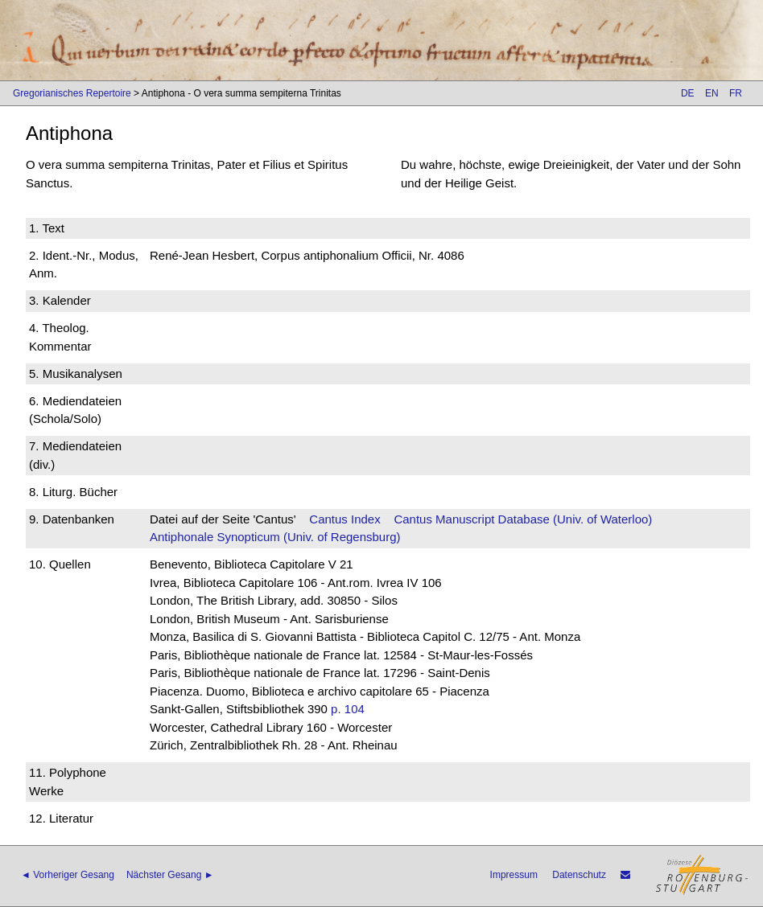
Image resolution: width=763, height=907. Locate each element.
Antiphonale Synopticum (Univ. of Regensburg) (275, 537)
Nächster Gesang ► (170, 874)
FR (735, 93)
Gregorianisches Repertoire (72, 93)
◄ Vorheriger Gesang (67, 874)
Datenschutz (579, 874)
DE (688, 93)
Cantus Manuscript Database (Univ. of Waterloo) (523, 519)
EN (712, 93)
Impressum (514, 874)
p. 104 (348, 709)
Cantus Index (344, 519)
